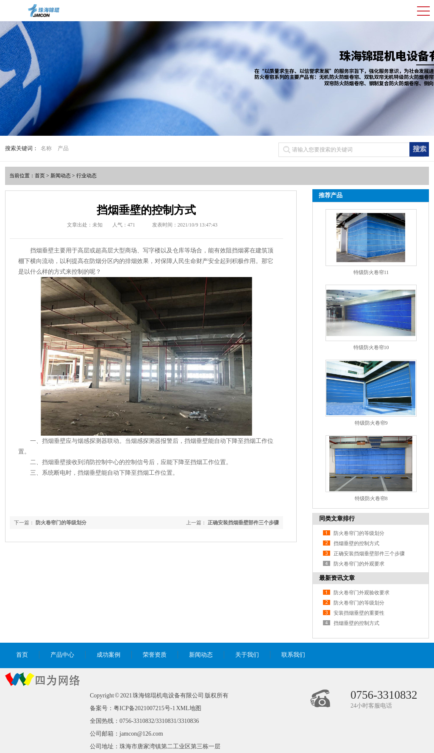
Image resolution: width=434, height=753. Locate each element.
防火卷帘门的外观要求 (359, 564)
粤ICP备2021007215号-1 (144, 708)
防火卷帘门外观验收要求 (361, 593)
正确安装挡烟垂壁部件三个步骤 (243, 523)
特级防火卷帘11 (371, 272)
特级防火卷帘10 (371, 347)
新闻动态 (60, 176)
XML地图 (188, 708)
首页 (40, 176)
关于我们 (247, 655)
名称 (46, 148)
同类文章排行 (337, 518)
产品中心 (62, 655)
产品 (63, 148)
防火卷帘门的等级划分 (61, 523)
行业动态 (86, 176)
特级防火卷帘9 (371, 423)
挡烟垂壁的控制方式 (356, 543)
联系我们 (293, 655)
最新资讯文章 (337, 578)
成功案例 (108, 655)
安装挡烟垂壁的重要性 (359, 613)
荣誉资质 (155, 655)
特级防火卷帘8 (371, 498)
